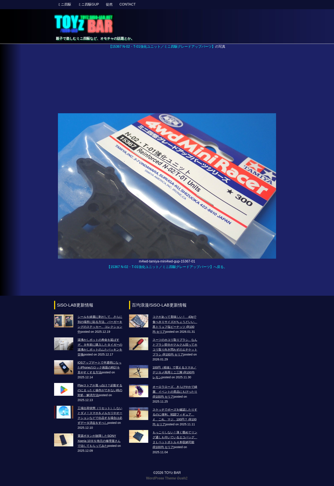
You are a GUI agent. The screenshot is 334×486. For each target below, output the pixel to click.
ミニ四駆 (64, 4)
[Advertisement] (167, 81)
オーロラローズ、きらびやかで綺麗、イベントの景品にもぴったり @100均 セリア (175, 391)
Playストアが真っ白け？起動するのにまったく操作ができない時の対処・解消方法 (100, 390)
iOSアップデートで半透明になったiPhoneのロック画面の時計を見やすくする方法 (99, 367)
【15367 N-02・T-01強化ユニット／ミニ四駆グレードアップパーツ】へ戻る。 (167, 267)
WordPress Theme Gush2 (167, 478)
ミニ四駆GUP (88, 4)
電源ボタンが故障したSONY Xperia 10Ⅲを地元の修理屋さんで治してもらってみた (99, 440)
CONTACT (127, 4)
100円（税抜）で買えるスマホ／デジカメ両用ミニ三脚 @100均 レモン (174, 372)
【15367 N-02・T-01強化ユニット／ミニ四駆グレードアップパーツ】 (162, 46)
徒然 (109, 4)
